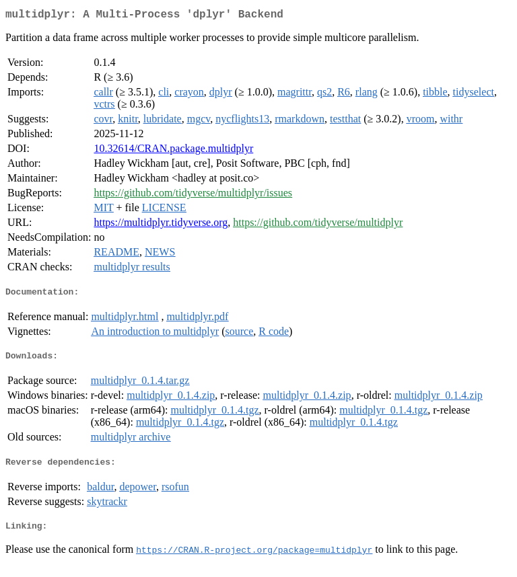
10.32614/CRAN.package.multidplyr (173, 151)
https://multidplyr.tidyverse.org (161, 225)
